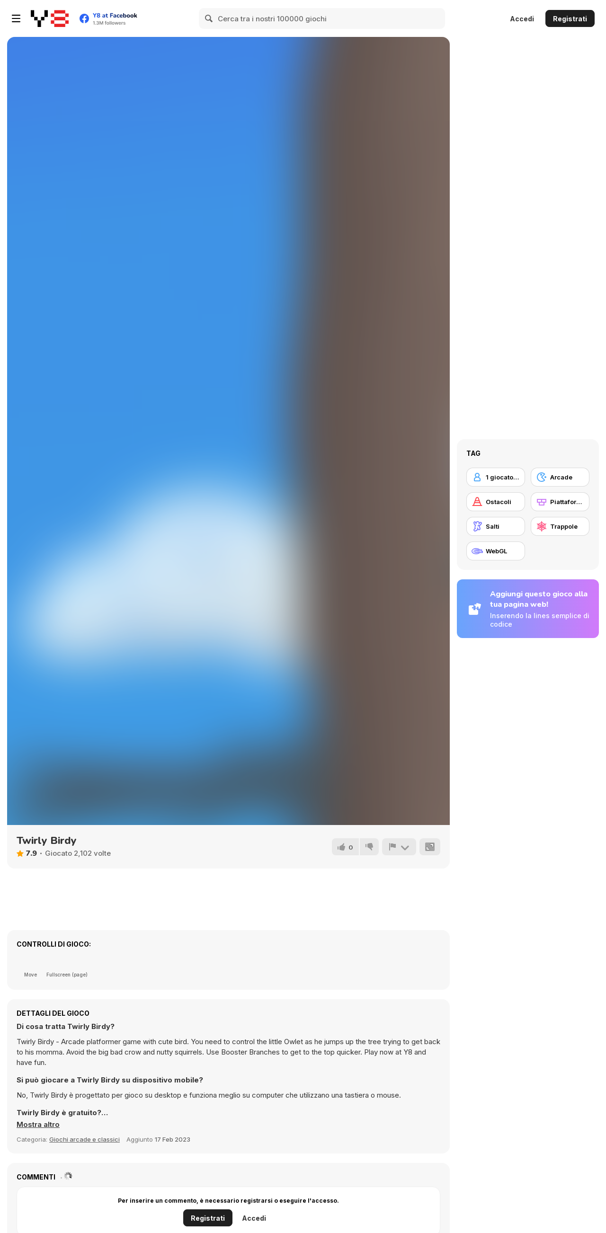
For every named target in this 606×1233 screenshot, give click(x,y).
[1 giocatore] (495, 477)
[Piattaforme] (560, 501)
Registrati (570, 19)
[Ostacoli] (495, 501)
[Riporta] (399, 846)
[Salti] (495, 526)
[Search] (209, 18)
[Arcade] (560, 477)
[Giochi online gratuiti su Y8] (49, 18)
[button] (38, 1124)
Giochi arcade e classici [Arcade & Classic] (84, 1139)
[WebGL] (495, 550)
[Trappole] (560, 526)
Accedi (522, 19)
